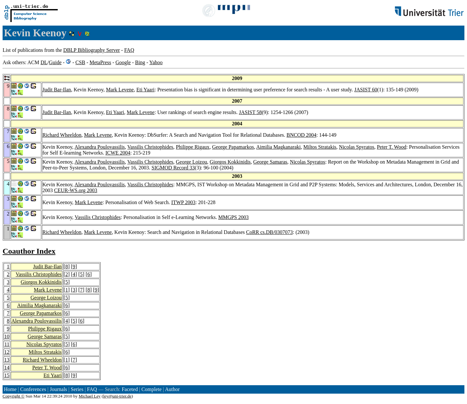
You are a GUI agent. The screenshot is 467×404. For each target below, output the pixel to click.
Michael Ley (90, 396)
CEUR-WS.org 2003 (75, 190)
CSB (80, 62)
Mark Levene (120, 89)
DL (44, 62)
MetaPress (100, 62)
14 (6, 367)
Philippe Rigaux (193, 147)
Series (77, 389)
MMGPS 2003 (233, 217)
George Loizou (191, 162)
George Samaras (270, 162)
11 (7, 344)
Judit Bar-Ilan (56, 89)
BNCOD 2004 (302, 135)
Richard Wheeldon (61, 135)
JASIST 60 (365, 89)
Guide (55, 62)
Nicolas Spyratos (356, 147)
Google (123, 62)
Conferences (33, 389)
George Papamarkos (233, 147)
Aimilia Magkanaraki (278, 147)
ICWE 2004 (117, 153)
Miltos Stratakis (319, 147)
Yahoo (155, 62)
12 (6, 352)
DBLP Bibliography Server (91, 50)
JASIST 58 (250, 112)
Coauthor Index (29, 251)
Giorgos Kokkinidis (230, 162)
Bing (140, 62)
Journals (58, 389)
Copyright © (14, 396)
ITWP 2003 (183, 202)
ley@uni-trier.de (117, 396)
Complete (151, 389)
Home (10, 389)
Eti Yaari (145, 89)
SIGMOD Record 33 (173, 167)
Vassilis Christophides (150, 147)
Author (172, 389)
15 (6, 375)
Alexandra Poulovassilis (100, 147)
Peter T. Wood (391, 147)
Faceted (130, 389)
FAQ (129, 50)
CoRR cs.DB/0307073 (269, 232)
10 (6, 336)
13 (6, 360)
